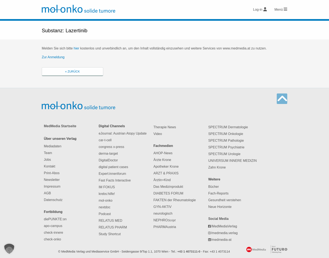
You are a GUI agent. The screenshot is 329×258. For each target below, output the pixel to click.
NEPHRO (164, 220)
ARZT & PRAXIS (166, 173)
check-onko (52, 239)
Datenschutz (53, 200)
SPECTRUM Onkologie (225, 134)
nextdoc (104, 207)
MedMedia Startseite (60, 126)
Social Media (218, 218)
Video (157, 134)
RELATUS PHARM (113, 227)
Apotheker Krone (166, 166)
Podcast (105, 214)
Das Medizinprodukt (168, 186)
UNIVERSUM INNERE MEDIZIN (232, 160)
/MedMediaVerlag (222, 226)
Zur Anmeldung (53, 57)
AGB (47, 193)
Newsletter (52, 180)
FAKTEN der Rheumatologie (174, 200)
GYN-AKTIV (162, 207)
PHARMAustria (164, 227)
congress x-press (111, 147)
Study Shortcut (110, 234)
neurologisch (162, 213)
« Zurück (72, 71)
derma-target (108, 153)
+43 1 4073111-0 (188, 251)
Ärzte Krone (162, 160)
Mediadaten (52, 146)
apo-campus (53, 226)
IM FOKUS (107, 187)
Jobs (47, 159)
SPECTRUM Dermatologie (228, 127)
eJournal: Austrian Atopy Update (123, 133)
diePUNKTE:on (55, 219)
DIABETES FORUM (168, 193)
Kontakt (49, 166)
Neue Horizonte (219, 207)
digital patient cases (113, 167)
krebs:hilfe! (107, 194)
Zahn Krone (217, 167)
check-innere (53, 232)
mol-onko (105, 200)
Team (48, 153)
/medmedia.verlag (223, 233)
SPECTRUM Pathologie (226, 140)
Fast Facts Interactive (115, 180)
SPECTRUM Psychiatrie (226, 147)
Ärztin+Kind (162, 180)
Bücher (213, 186)
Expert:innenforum (112, 173)
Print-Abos (52, 173)
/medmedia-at (219, 239)
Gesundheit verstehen (224, 200)
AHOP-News (162, 153)
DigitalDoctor (108, 160)
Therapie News (164, 127)
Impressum (52, 186)
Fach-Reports (218, 193)
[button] (9, 249)
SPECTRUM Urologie (224, 154)
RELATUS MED (110, 220)
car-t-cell (105, 140)
